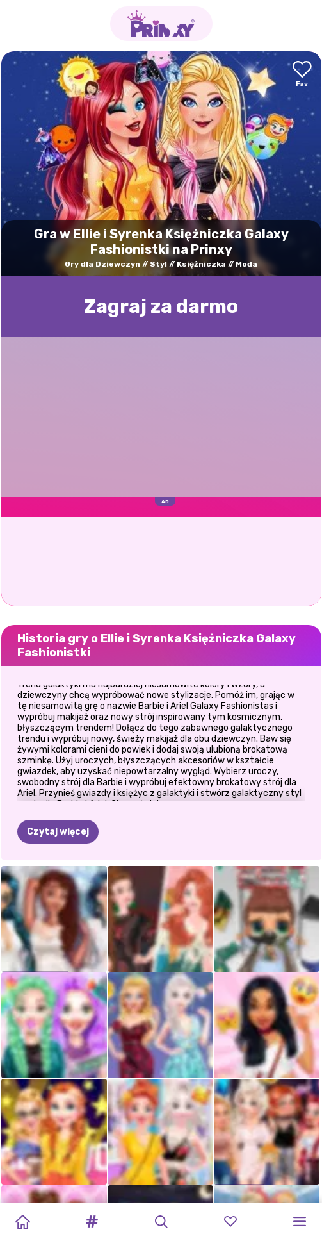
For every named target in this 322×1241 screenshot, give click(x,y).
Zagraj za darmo (161, 306)
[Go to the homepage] (161, 24)
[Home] (22, 1222)
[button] (92, 1222)
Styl (158, 264)
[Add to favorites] (302, 74)
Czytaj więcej (58, 768)
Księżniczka (201, 264)
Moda (246, 264)
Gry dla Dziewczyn (102, 264)
